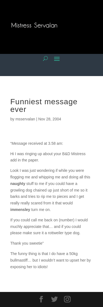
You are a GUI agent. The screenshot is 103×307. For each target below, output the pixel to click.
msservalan (25, 119)
